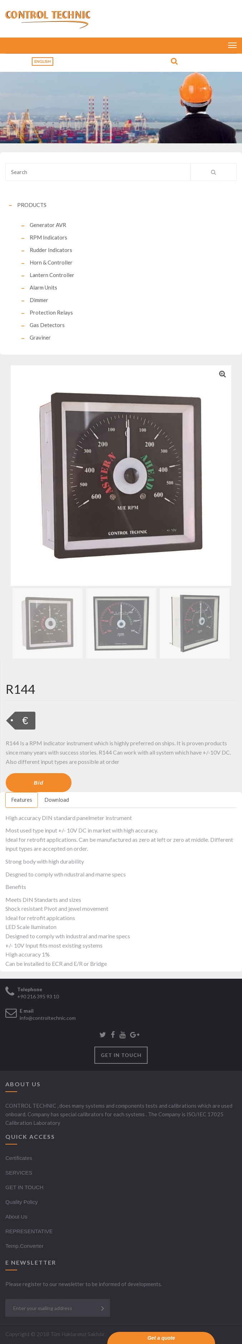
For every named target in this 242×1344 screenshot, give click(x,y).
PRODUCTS (31, 205)
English (42, 61)
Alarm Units (43, 287)
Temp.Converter (24, 1246)
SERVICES (19, 1173)
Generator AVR (48, 225)
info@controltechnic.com (48, 1018)
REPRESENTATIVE (29, 1231)
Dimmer (39, 300)
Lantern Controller (52, 275)
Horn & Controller (51, 262)
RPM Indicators (48, 237)
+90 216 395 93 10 (38, 996)
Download (56, 799)
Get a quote (161, 1338)
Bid (38, 783)
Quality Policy (21, 1202)
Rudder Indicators (51, 250)
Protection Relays (51, 312)
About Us (16, 1217)
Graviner (40, 337)
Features (21, 799)
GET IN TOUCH (121, 1055)
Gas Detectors (47, 325)
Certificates (18, 1158)
